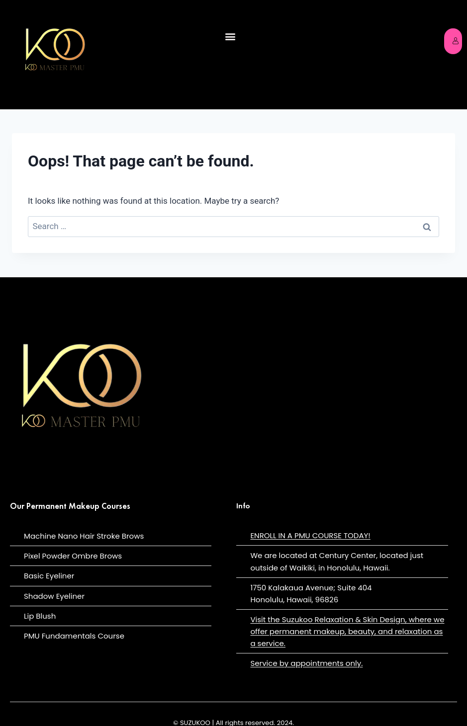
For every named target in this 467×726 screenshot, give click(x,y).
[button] (230, 36)
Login (457, 41)
